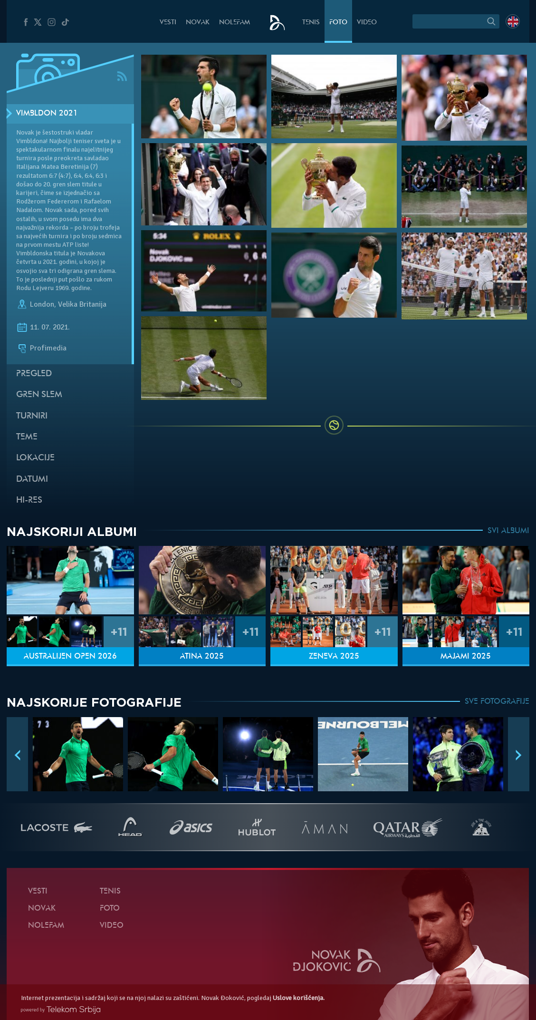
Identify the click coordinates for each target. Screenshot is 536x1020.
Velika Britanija (82, 304)
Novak (198, 22)
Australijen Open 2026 (70, 657)
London (42, 304)
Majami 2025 (465, 657)
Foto (338, 22)
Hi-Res (29, 500)
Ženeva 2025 (334, 657)
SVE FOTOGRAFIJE (497, 702)
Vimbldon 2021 (47, 113)
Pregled (34, 374)
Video (367, 22)
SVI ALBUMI (508, 531)
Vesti (168, 22)
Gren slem (39, 394)
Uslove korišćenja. (299, 998)
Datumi (32, 479)
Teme (27, 437)
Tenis (311, 22)
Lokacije (35, 458)
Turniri (32, 416)
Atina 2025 (202, 657)
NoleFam (234, 22)
